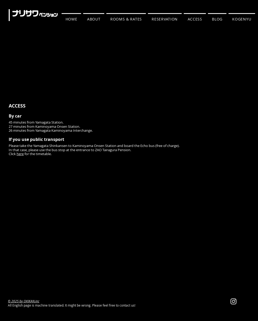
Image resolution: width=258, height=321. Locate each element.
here (20, 153)
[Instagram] (233, 301)
